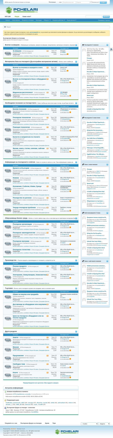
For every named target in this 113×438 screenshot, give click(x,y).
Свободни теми (19, 364)
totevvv (70, 402)
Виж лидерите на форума (51, 383)
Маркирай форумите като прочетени (33, 383)
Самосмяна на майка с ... (67, 117)
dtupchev (39, 402)
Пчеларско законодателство (24, 233)
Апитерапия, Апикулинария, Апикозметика (30, 275)
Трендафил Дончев (44, 56)
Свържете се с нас (11, 423)
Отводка (62, 51)
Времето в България (21, 168)
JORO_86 (18, 404)
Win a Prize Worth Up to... (67, 79)
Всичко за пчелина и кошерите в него (27, 67)
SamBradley (99, 250)
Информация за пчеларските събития (20, 162)
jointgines (98, 150)
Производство (10, 260)
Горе (54, 423)
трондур (30, 402)
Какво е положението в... (67, 197)
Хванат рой (63, 67)
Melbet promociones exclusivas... (96, 225)
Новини (16, 178)
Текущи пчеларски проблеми (24, 207)
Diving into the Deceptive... (94, 233)
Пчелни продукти (20, 266)
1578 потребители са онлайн (22, 394)
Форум (17, 16)
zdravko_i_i (9, 404)
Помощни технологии (21, 127)
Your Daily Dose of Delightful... (95, 138)
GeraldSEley (34, 412)
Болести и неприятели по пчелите (26, 137)
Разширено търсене (104, 20)
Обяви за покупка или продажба (25, 294)
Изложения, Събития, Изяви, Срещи (27, 186)
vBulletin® (14, 429)
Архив (47, 423)
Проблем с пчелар (65, 207)
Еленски (27, 404)
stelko (52, 402)
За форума (17, 51)
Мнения (16, 347)
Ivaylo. (36, 404)
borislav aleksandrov (18, 56)
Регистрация (52, 2)
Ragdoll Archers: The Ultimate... (96, 154)
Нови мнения (16, 20)
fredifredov (9, 402)
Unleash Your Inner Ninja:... (94, 241)
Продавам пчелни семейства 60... (97, 217)
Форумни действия (58, 20)
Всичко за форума (12, 45)
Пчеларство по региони (22, 198)
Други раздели (11, 331)
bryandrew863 (100, 177)
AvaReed (98, 132)
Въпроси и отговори (28, 20)
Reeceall (98, 243)
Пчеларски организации (22, 224)
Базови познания (19, 109)
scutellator (26, 56)
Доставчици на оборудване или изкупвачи (29, 304)
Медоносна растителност (23, 92)
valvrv (97, 219)
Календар (39, 20)
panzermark (16, 402)
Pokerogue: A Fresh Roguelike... (96, 148)
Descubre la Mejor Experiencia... (96, 71)
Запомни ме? (94, 2)
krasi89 (40, 404)
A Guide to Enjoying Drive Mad (69, 137)
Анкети (15, 337)
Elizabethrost (99, 235)
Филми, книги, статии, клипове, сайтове (29, 148)
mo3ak (45, 402)
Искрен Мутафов (34, 56)
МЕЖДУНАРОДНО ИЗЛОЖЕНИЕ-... (65, 187)
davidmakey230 (100, 124)
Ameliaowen (99, 140)
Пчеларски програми (21, 241)
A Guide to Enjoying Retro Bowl (96, 248)
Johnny (98, 185)
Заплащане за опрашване (68, 241)
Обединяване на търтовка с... (69, 109)
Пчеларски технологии (22, 117)
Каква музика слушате (67, 364)
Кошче (15, 372)
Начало (7, 20)
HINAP (98, 171)
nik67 (22, 402)
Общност (46, 20)
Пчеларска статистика (21, 250)
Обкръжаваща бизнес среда (16, 218)
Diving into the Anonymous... (95, 130)
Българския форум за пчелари (31, 423)
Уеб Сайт (8, 16)
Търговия (9, 288)
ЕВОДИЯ (64, 92)
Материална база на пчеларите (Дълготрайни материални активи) (31, 61)
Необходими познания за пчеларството (20, 103)
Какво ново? (27, 16)
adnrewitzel (61, 402)
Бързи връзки (71, 20)
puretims (98, 156)
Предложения (18, 355)
